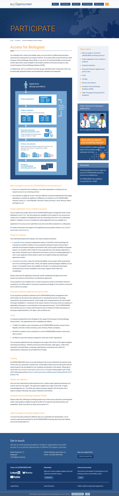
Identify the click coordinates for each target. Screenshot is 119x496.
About (55, 4)
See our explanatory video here (90, 130)
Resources (99, 4)
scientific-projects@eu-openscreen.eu (33, 369)
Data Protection (77, 494)
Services (76, 4)
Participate (66, 4)
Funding (84, 79)
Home (11, 40)
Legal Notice (14, 486)
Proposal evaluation (88, 65)
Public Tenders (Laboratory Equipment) (90, 486)
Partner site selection (89, 83)
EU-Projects (87, 4)
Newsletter (49, 477)
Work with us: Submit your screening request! (92, 141)
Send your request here (85, 456)
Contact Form (21, 215)
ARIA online (58, 217)
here (65, 220)
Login (80, 477)
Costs (84, 75)
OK (87, 494)
